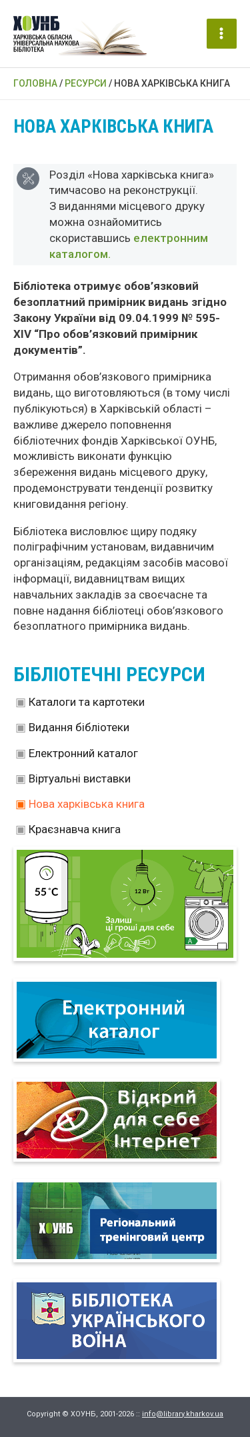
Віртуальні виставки (80, 778)
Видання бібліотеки (79, 727)
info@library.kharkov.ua (182, 1414)
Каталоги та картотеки (87, 702)
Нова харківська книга (87, 803)
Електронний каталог (83, 753)
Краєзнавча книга (75, 829)
